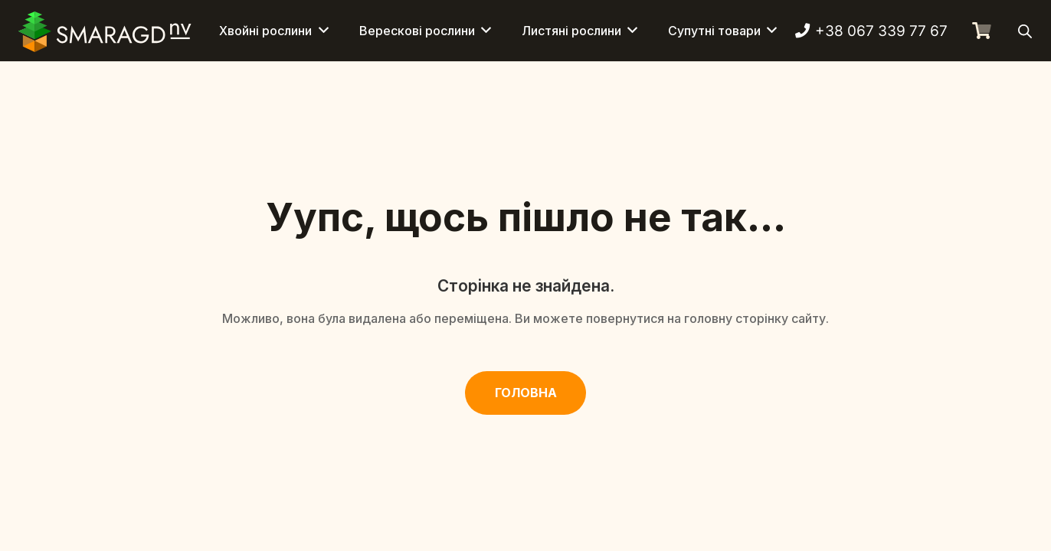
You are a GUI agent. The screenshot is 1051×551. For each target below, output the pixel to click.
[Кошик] (981, 30)
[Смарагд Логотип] (105, 30)
